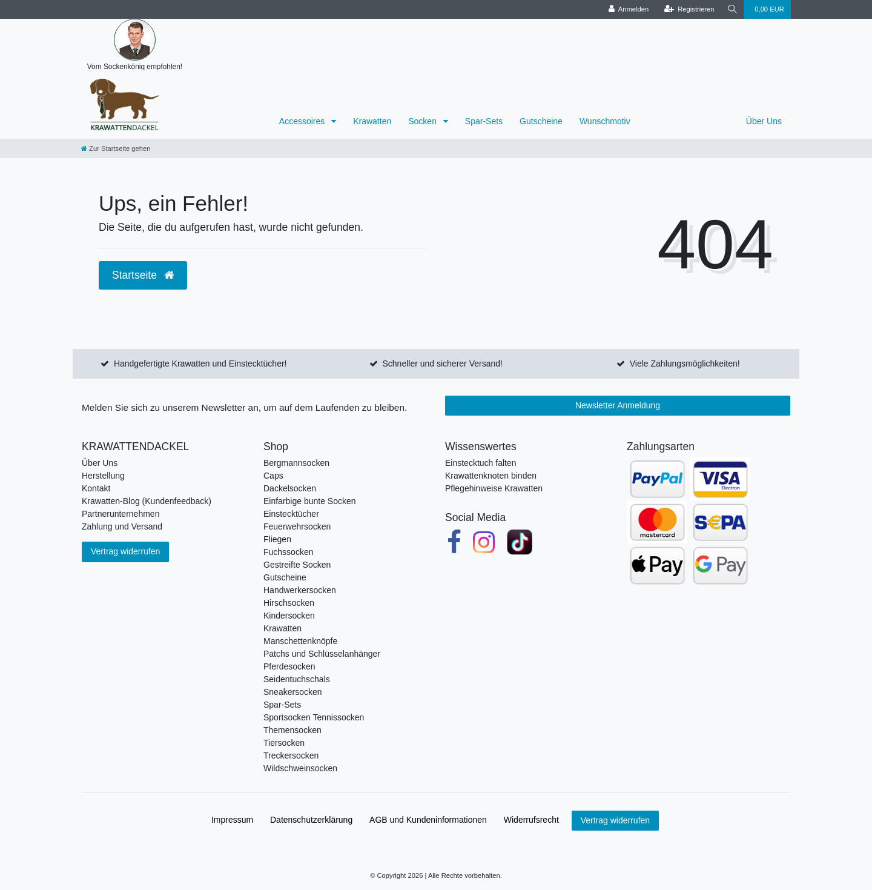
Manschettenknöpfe (300, 641)
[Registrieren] (687, 9)
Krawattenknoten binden (491, 475)
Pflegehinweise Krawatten (494, 488)
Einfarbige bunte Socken (309, 501)
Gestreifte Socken (297, 565)
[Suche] (731, 9)
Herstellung (103, 475)
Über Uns (764, 121)
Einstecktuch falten (481, 463)
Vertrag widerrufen (125, 551)
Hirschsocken (288, 603)
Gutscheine (541, 121)
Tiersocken (284, 743)
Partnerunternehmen (120, 514)
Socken (423, 121)
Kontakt (96, 488)
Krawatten (372, 121)
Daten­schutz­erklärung (311, 820)
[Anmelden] (627, 9)
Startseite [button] (143, 275)
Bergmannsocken (296, 463)
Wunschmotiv (605, 121)
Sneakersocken (292, 692)
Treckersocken (291, 755)
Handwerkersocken (299, 590)
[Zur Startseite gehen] (115, 148)
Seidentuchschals (296, 679)
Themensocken (292, 730)
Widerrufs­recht (531, 820)
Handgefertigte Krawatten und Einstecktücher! (200, 363)
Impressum (232, 820)
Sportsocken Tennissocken (313, 717)
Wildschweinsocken (300, 768)
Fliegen (277, 539)
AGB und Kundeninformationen (428, 820)
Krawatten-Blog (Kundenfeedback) (146, 501)
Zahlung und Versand (122, 526)
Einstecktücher (291, 514)
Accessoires (303, 121)
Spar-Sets (484, 121)
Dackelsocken (289, 488)
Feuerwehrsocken (297, 526)
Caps (273, 475)
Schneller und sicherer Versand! (442, 363)
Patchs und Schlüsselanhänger (321, 654)
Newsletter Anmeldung (617, 405)
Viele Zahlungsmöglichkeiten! (685, 363)
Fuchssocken (288, 552)
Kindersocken (289, 615)
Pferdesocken (289, 666)
